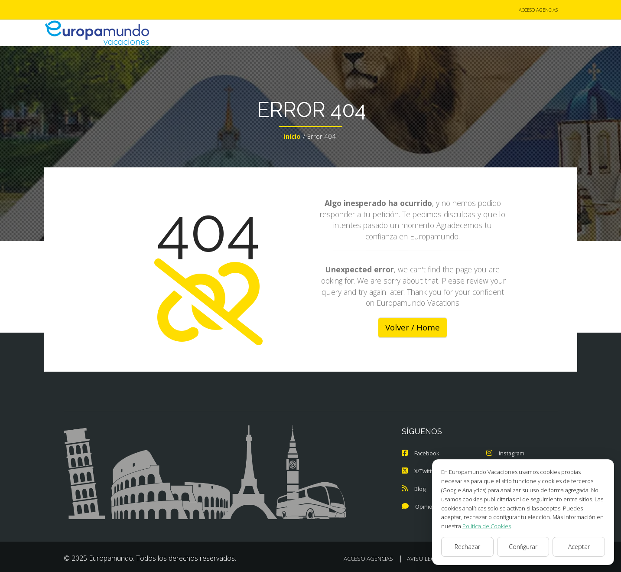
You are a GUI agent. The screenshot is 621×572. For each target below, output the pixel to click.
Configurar (523, 547)
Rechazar (467, 547)
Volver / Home (413, 327)
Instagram (505, 454)
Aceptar (579, 547)
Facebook (421, 454)
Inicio (292, 137)
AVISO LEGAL (424, 557)
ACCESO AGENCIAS (538, 10)
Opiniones (422, 506)
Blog (414, 488)
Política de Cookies (486, 526)
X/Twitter (420, 471)
